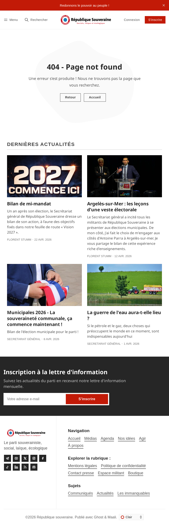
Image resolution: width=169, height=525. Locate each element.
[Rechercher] (36, 20)
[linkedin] (16, 467)
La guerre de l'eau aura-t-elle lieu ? (124, 315)
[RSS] (25, 467)
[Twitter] (25, 458)
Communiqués (80, 493)
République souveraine (55, 517)
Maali (112, 517)
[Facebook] (42, 458)
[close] (163, 5)
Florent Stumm (19, 239)
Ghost (98, 517)
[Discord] (33, 467)
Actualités (105, 493)
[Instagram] (33, 458)
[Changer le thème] (131, 517)
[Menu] (11, 20)
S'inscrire (155, 20)
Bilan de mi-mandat (29, 204)
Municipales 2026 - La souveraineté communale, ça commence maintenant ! (39, 318)
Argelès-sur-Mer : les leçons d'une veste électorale (118, 207)
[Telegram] (7, 458)
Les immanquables (134, 493)
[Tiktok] (7, 467)
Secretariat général (23, 339)
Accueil (95, 97)
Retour (70, 97)
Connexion (132, 20)
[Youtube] (16, 458)
